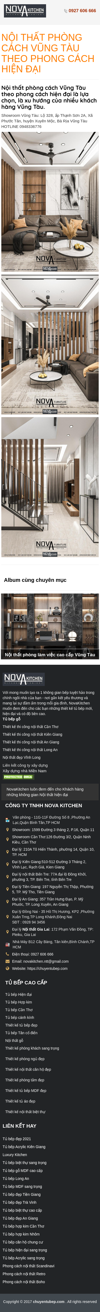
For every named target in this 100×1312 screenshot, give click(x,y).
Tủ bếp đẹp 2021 (17, 1139)
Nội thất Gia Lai (35, 929)
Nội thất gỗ (14, 1040)
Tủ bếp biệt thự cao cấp (22, 1210)
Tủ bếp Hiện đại (18, 994)
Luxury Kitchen (15, 1155)
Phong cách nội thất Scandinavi (28, 1266)
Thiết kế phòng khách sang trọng (32, 1048)
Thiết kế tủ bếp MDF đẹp (25, 1090)
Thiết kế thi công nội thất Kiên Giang (32, 734)
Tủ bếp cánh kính (19, 1017)
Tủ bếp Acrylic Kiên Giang (24, 1147)
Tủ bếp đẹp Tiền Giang (22, 1194)
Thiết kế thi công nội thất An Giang (31, 742)
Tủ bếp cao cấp (26, 982)
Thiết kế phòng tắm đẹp (24, 1080)
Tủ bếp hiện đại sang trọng (25, 1250)
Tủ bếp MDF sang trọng (22, 1186)
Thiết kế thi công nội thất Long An (30, 750)
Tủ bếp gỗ (11, 719)
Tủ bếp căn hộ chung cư (23, 1242)
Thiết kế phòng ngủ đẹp (24, 1059)
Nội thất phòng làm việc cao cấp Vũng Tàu (50, 654)
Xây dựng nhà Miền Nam (24, 771)
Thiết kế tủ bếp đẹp (21, 1025)
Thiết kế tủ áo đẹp (20, 1101)
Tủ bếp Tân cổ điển (21, 1033)
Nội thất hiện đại (53, 794)
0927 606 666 (80, 10)
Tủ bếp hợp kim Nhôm (21, 1234)
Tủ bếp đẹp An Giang (20, 1218)
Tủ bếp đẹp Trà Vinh (19, 1202)
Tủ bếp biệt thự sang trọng (25, 1163)
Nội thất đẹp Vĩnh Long (22, 757)
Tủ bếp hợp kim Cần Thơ (23, 1226)
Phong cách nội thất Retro (24, 1274)
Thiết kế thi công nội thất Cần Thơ (30, 727)
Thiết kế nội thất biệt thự (25, 1112)
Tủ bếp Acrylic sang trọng (24, 1258)
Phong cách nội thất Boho (24, 1282)
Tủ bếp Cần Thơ (19, 1010)
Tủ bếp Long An (16, 1178)
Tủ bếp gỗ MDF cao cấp (23, 1170)
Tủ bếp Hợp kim (18, 1002)
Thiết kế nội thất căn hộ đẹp (28, 1069)
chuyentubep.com (49, 1302)
